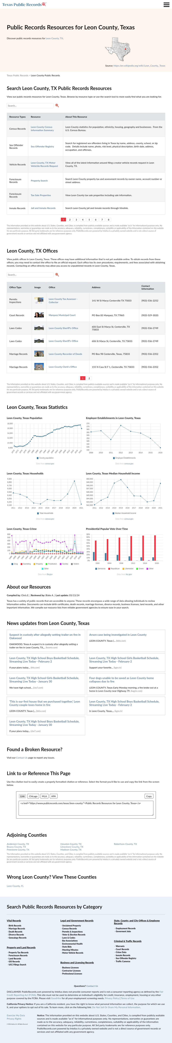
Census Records (69, 928)
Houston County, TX (70, 843)
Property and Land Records (21, 947)
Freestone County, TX (18, 849)
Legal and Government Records (76, 920)
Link (22, 796)
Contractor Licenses (71, 970)
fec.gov (129, 574)
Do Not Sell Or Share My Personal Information (116, 1007)
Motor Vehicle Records (72, 953)
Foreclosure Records (18, 955)
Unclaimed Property (71, 925)
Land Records (15, 958)
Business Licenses (70, 967)
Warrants (120, 946)
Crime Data (121, 952)
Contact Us (22, 757)
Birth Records (15, 925)
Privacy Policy (112, 998)
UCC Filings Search (17, 964)
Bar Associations (70, 940)
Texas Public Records (17, 75)
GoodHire (56, 998)
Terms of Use (127, 998)
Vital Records (14, 920)
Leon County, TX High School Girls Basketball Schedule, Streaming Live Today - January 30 (44, 679)
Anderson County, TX (18, 843)
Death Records (15, 931)
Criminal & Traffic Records (128, 941)
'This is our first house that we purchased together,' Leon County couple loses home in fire (44, 703)
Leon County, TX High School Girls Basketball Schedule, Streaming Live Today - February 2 (124, 659)
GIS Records (14, 961)
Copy (149, 796)
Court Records (122, 949)
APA (53, 796)
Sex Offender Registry (126, 958)
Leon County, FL (15, 885)
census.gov (49, 463)
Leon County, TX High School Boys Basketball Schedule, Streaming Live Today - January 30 (44, 723)
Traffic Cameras (123, 961)
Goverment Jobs (123, 931)
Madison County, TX (70, 849)
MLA (44, 796)
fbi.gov (49, 574)
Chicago (33, 796)
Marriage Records (17, 928)
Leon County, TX (54, 38)
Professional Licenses (72, 973)
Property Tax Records (18, 952)
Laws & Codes (68, 937)
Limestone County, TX (71, 846)
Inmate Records (123, 955)
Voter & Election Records (73, 934)
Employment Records (125, 928)
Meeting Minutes (70, 950)
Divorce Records (16, 934)
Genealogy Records (17, 937)
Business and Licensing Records (77, 962)
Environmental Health (72, 944)
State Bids (66, 946)
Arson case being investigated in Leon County (118, 634)
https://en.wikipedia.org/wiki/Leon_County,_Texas (139, 65)
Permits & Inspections (72, 931)
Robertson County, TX (125, 843)
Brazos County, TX (16, 846)
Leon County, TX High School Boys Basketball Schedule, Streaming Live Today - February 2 (44, 659)
